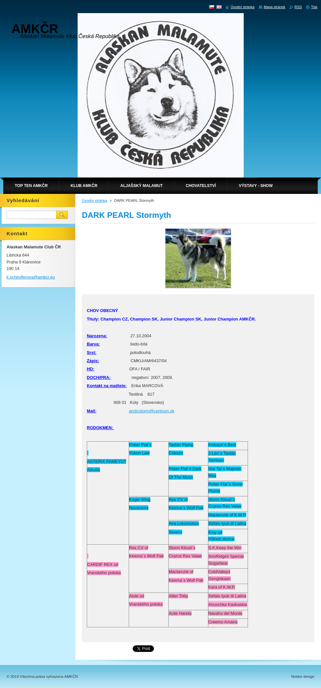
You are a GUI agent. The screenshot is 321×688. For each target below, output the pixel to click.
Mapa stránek (274, 7)
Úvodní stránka (94, 200)
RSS (298, 7)
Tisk (314, 7)
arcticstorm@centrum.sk (151, 410)
